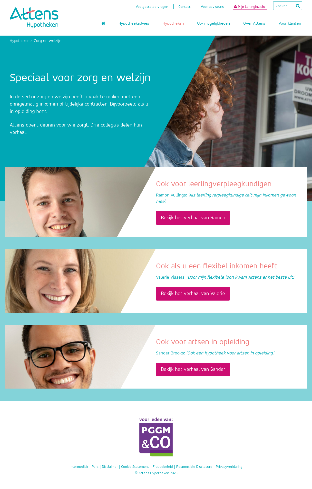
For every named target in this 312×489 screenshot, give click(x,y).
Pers (95, 467)
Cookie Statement (135, 467)
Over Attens (254, 23)
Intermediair (78, 467)
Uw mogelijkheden (213, 23)
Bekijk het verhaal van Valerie (193, 293)
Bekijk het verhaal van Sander (193, 369)
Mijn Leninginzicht (249, 7)
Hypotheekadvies (133, 23)
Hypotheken (173, 23)
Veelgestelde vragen (152, 7)
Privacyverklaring (229, 467)
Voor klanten (290, 23)
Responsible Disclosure (194, 467)
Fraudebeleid (163, 467)
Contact (184, 7)
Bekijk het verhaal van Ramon (193, 217)
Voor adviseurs (212, 7)
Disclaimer (110, 467)
